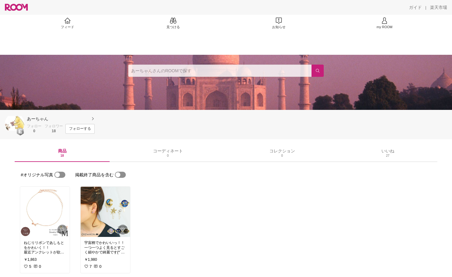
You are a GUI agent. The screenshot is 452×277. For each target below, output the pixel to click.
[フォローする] (80, 129)
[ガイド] (415, 7)
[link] (45, 212)
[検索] (318, 71)
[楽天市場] (438, 7)
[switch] (59, 175)
